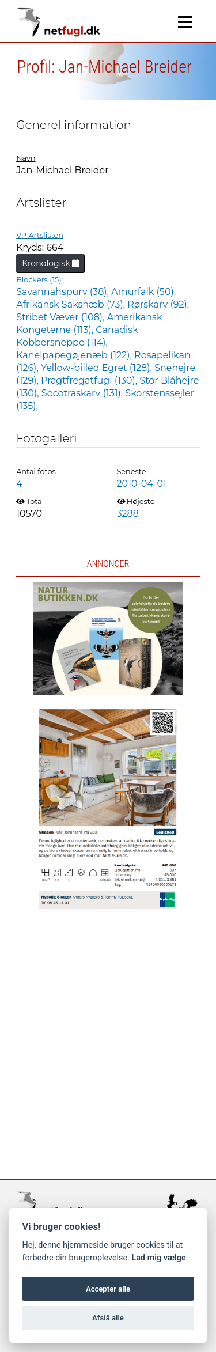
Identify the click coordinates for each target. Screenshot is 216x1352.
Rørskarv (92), (158, 304)
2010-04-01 (141, 483)
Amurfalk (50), (143, 291)
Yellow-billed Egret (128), (97, 367)
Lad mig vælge (158, 1258)
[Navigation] (185, 22)
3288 (128, 513)
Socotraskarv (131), (83, 393)
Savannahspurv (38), (63, 291)
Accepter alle (108, 1289)
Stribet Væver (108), (61, 317)
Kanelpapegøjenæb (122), (75, 355)
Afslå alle (108, 1317)
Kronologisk (50, 263)
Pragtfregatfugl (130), (90, 380)
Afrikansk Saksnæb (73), (71, 304)
